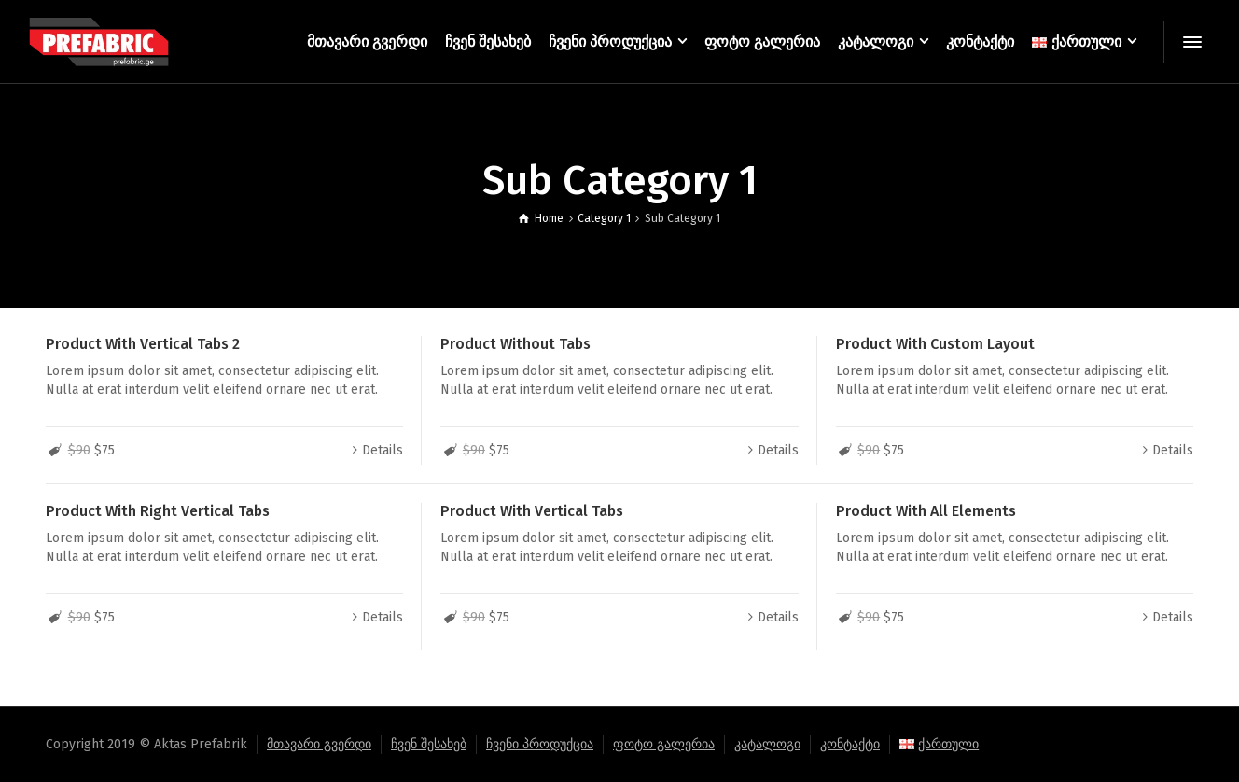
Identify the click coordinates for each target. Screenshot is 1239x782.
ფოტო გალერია (664, 744)
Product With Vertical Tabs (531, 511)
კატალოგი (767, 744)
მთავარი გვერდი (319, 744)
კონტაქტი (850, 744)
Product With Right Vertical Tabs (158, 511)
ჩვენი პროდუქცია (539, 744)
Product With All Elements (926, 511)
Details (382, 450)
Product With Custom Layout (935, 344)
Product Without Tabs (515, 344)
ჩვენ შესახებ (428, 744)
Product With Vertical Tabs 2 (143, 344)
